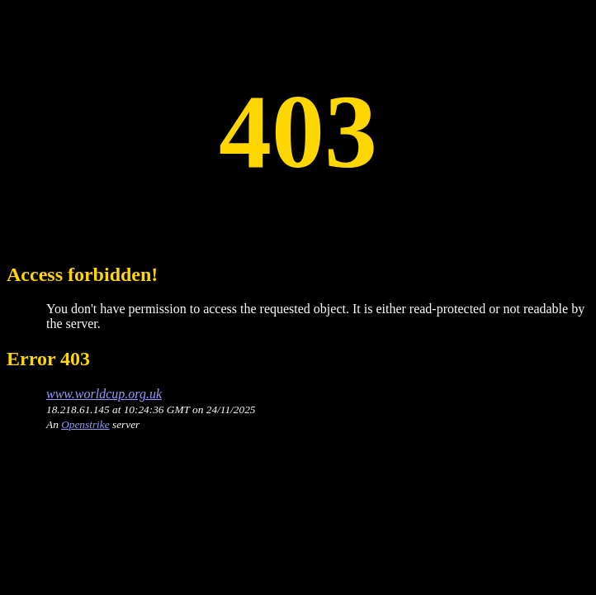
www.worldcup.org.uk (104, 394)
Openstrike (85, 424)
